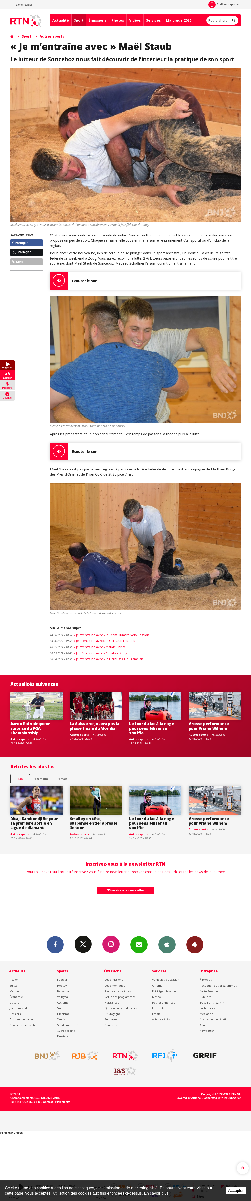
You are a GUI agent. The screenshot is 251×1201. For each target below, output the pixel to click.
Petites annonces (163, 1002)
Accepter (236, 1190)
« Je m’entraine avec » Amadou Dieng (88, 653)
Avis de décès (161, 1019)
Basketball (63, 991)
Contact (205, 1025)
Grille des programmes (120, 996)
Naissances (112, 1002)
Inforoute (158, 1008)
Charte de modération (214, 1019)
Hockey (62, 985)
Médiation (206, 1013)
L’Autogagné (113, 1013)
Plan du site (62, 1101)
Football (62, 979)
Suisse (14, 985)
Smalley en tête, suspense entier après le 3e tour (93, 823)
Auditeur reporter (21, 1019)
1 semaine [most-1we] (41, 779)
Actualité (60, 20)
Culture (14, 1002)
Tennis (61, 1019)
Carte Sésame (209, 991)
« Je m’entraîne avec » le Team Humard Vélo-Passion (99, 635)
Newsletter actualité (23, 1025)
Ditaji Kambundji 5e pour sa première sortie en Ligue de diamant (33, 823)
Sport (79, 20)
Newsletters (139, 944)
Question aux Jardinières (121, 1008)
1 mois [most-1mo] (62, 779)
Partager (20, 243)
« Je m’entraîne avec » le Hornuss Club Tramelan (96, 659)
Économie (16, 996)
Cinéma (157, 985)
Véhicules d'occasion (165, 979)
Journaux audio (19, 1008)
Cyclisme (63, 1002)
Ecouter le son (73, 281)
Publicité (205, 996)
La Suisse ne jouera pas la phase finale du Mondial (94, 726)
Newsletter (207, 1030)
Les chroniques (115, 985)
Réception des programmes (218, 985)
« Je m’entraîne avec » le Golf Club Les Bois (92, 641)
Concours (111, 1025)
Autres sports (52, 36)
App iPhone (167, 944)
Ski (59, 1008)
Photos (118, 20)
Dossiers (15, 1013)
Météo (156, 996)
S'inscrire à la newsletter (125, 890)
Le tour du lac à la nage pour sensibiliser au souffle (151, 728)
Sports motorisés (68, 1025)
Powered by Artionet (188, 1098)
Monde (14, 991)
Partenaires (207, 1008)
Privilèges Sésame (164, 991)
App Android (194, 944)
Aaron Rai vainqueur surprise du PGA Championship (30, 728)
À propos (206, 979)
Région (14, 979)
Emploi (156, 1013)
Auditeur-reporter (223, 4)
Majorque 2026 (178, 20)
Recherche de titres (118, 991)
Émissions (97, 20)
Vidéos (135, 20)
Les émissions (114, 979)
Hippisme (63, 1013)
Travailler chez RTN (212, 1002)
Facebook (55, 944)
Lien (17, 261)
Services (153, 20)
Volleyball (63, 996)
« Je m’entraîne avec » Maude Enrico (88, 647)
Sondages (111, 1019)
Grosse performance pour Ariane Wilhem (209, 726)
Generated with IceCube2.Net (222, 1098)
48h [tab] (20, 779)
